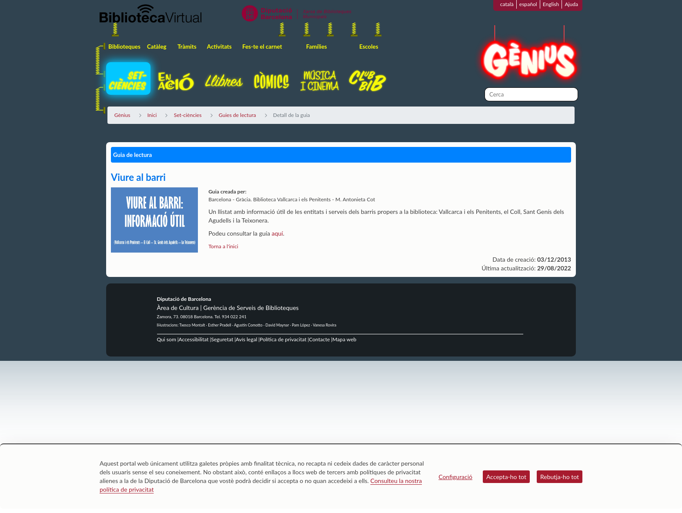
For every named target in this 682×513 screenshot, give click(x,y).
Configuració (455, 476)
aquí (277, 233)
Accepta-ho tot (506, 476)
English (551, 4)
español (528, 4)
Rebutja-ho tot (559, 476)
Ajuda (571, 4)
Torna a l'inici (223, 246)
